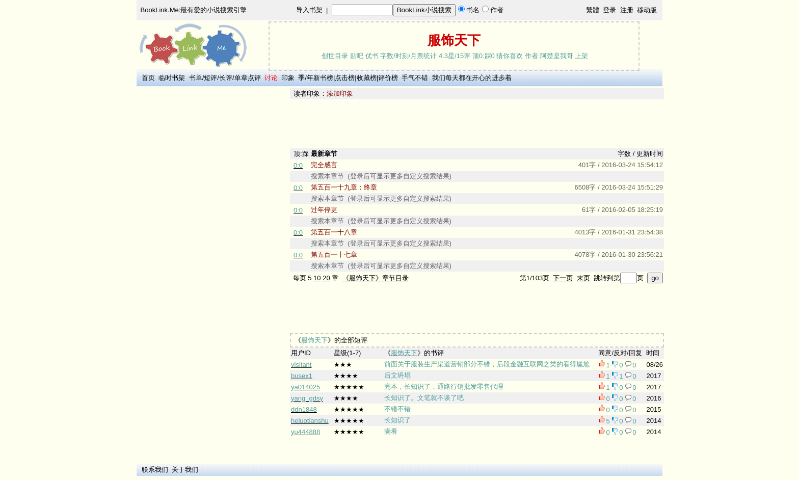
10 (317, 278)
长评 (225, 78)
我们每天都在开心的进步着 (472, 78)
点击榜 (345, 78)
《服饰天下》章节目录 (375, 278)
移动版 (647, 10)
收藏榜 (367, 78)
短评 (210, 78)
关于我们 (185, 469)
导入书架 (309, 10)
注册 (626, 10)
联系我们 (155, 469)
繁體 (592, 10)
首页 (148, 78)
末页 (583, 278)
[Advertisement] (211, 241)
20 (326, 278)
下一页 (563, 278)
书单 (195, 78)
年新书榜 (320, 78)
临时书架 (171, 78)
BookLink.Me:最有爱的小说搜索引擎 (194, 10)
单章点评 (247, 78)
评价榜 (388, 78)
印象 (288, 78)
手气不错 (415, 78)
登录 (609, 10)
